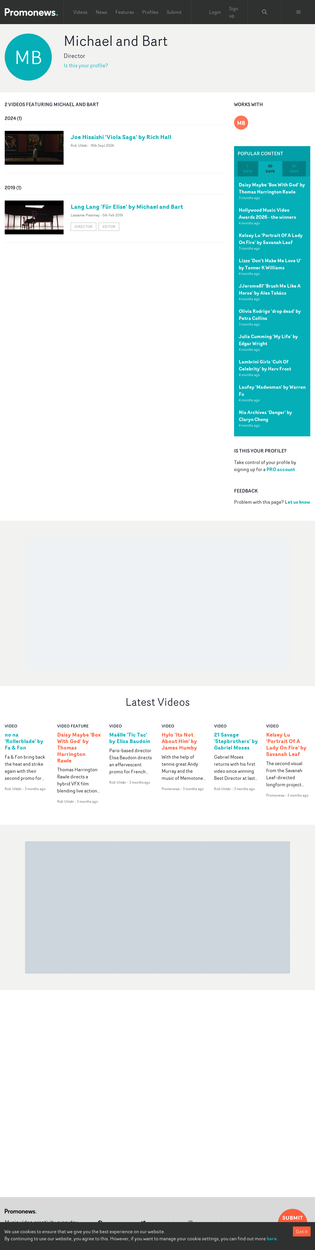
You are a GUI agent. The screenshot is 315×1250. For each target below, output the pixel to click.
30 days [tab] (270, 168)
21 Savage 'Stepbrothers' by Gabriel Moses (236, 741)
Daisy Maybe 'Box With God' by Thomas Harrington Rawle (272, 188)
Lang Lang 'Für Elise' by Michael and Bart (127, 206)
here (272, 1238)
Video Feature (73, 726)
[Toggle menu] (298, 12)
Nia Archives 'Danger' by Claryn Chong (265, 416)
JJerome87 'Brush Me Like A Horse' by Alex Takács (270, 289)
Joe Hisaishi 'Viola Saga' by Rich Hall (121, 137)
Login (215, 12)
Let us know (297, 501)
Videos (80, 12)
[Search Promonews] (264, 12)
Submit (174, 12)
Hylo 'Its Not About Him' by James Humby (179, 741)
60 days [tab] (294, 168)
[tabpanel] (272, 306)
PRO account (280, 469)
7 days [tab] (247, 168)
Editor (108, 226)
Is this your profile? (86, 65)
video (11, 726)
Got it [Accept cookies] (302, 1231)
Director (83, 226)
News (101, 12)
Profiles (150, 12)
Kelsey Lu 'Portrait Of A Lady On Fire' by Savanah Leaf (271, 239)
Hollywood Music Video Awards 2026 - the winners (267, 213)
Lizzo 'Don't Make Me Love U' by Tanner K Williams (270, 264)
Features (124, 12)
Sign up (233, 12)
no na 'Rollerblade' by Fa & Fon (24, 741)
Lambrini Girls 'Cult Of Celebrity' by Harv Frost (265, 365)
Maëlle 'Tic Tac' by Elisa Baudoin (129, 738)
